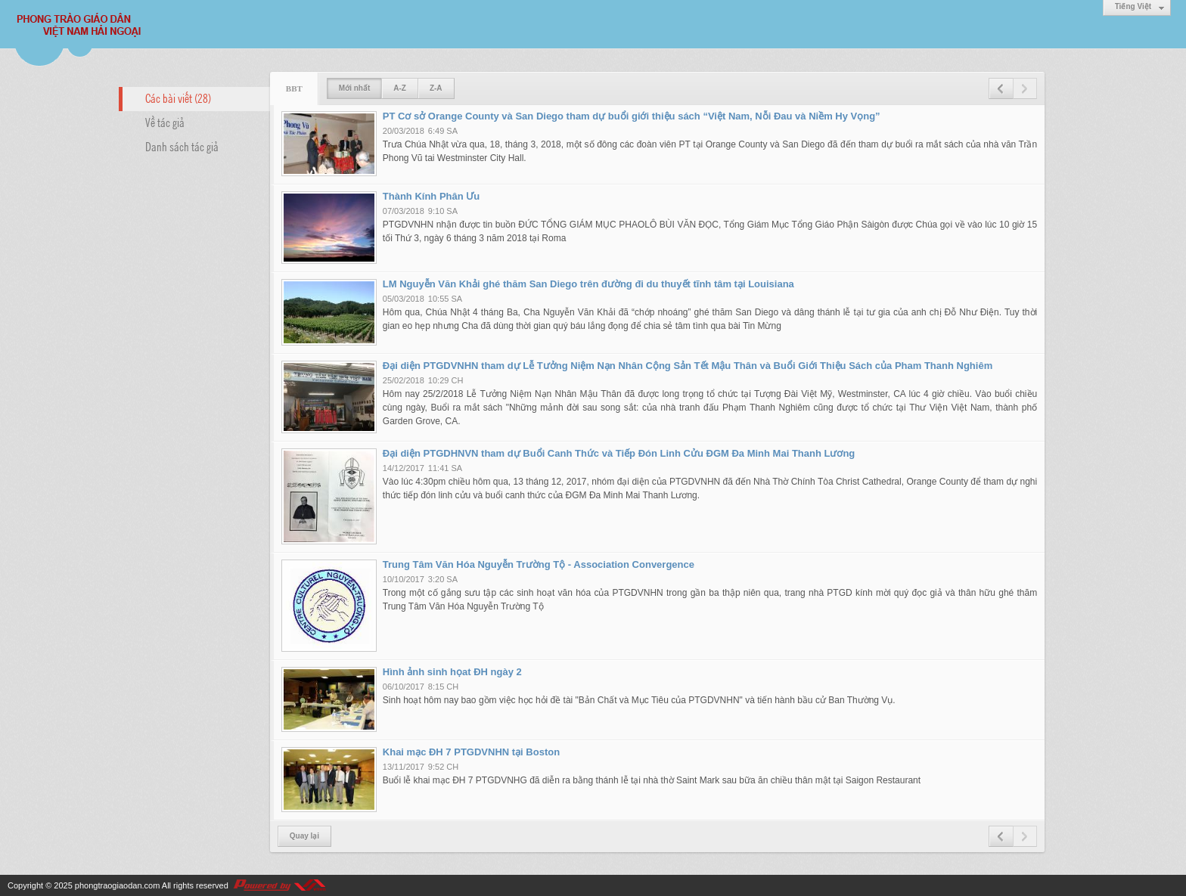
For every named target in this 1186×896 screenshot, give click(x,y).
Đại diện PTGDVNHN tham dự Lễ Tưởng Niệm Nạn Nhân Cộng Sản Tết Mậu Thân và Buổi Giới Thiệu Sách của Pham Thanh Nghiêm (687, 365)
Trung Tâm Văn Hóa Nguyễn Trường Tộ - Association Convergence (538, 564)
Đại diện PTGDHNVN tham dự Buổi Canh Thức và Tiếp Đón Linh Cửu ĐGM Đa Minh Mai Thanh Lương (619, 453)
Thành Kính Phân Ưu (431, 196)
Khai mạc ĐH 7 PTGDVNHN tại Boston (471, 752)
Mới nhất (354, 88)
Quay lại (304, 836)
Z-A (436, 88)
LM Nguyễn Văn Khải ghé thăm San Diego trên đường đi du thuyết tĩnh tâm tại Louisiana (588, 284)
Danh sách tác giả (182, 146)
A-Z (399, 88)
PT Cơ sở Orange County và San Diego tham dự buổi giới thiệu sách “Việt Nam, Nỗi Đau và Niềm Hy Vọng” (631, 116)
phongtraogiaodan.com (117, 885)
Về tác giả (165, 121)
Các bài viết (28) (178, 97)
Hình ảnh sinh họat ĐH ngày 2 (452, 671)
